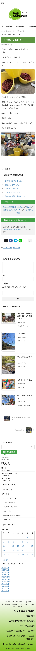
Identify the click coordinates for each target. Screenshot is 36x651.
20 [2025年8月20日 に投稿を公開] (13, 550)
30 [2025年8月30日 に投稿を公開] (27, 554)
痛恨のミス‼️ (5, 478)
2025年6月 (5, 590)
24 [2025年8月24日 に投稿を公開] (32, 550)
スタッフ (20, 206)
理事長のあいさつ (21, 26)
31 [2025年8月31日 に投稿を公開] (32, 554)
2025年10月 (5, 581)
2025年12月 (5, 577)
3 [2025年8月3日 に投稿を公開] (32, 537)
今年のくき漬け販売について (16, 196)
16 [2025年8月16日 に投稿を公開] (27, 546)
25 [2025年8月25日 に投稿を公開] (4, 554)
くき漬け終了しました (13, 181)
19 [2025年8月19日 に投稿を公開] (8, 550)
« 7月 (3, 560)
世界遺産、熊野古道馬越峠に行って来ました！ (24, 316)
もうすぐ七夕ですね (24, 380)
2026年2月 (5, 572)
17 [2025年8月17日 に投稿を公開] (32, 546)
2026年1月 (5, 574)
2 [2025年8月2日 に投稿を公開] (27, 537)
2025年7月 (5, 588)
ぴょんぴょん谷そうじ (9, 473)
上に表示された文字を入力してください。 (15, 287)
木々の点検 (21, 333)
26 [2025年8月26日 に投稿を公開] (8, 554)
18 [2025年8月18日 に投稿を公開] (4, 550)
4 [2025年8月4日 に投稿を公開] (3, 541)
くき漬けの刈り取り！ (13, 192)
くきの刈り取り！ (11, 188)
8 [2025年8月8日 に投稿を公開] (22, 541)
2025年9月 (5, 584)
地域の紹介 (15, 604)
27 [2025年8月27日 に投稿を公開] (13, 554)
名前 (3, 275)
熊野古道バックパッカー (12, 209)
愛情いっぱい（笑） (12, 184)
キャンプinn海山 (9, 206)
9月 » (8, 560)
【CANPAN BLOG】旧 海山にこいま (14, 229)
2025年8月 (5, 586)
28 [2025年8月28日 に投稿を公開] (18, 554)
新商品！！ (5, 463)
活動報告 (7, 604)
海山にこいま (16, 248)
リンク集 (20, 606)
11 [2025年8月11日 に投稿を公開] (4, 546)
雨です (3, 468)
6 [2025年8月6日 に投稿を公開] (13, 541)
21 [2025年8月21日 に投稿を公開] (18, 550)
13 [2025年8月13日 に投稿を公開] (13, 546)
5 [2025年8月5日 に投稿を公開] (8, 541)
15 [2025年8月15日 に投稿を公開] (23, 546)
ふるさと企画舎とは (7, 26)
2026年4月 (5, 567)
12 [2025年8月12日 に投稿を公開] (8, 546)
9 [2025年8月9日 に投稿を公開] (27, 541)
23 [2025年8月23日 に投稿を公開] (27, 550)
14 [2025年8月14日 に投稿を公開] (18, 546)
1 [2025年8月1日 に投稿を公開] (22, 537)
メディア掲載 (24, 604)
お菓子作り (5, 458)
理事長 (28, 206)
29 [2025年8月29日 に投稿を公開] (23, 554)
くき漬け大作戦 (7, 248)
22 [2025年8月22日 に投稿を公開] (23, 550)
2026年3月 (5, 570)
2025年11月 (5, 579)
